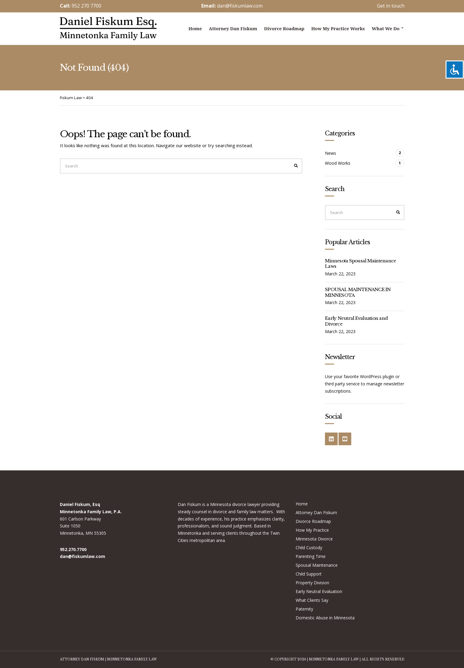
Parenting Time (311, 556)
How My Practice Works (338, 28)
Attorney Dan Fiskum (233, 28)
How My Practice (312, 530)
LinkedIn (331, 439)
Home (195, 28)
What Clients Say (312, 600)
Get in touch (390, 5)
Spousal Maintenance (317, 565)
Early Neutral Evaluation (319, 591)
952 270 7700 (86, 5)
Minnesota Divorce (314, 539)
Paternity (304, 609)
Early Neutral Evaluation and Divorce (356, 321)
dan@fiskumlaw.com (240, 5)
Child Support (309, 574)
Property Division (312, 582)
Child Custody (309, 547)
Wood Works (337, 163)
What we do (386, 28)
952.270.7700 (73, 549)
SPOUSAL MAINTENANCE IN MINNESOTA (358, 292)
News (330, 153)
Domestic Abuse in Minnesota (325, 618)
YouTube (345, 439)
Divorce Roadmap (284, 28)
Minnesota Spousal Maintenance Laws (360, 263)
